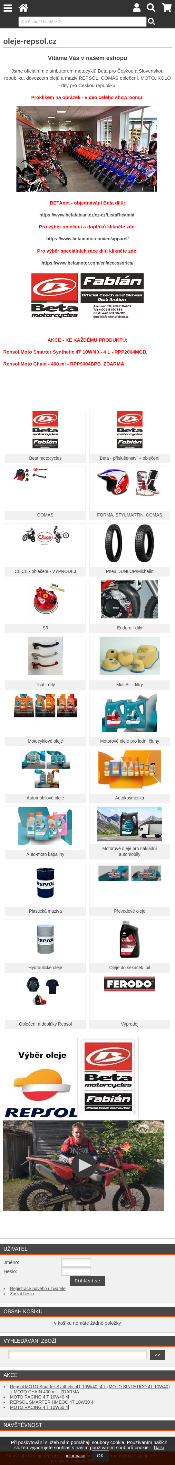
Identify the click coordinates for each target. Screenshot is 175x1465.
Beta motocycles (45, 458)
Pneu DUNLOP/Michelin (129, 571)
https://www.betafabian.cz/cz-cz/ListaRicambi (87, 215)
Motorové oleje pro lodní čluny (129, 741)
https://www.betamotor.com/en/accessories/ (87, 263)
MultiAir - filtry (129, 684)
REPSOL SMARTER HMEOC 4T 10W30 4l (52, 1402)
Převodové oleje (129, 911)
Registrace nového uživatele (37, 1288)
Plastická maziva (45, 911)
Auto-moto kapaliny (45, 854)
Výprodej (129, 1024)
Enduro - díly (129, 628)
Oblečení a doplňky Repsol (45, 1024)
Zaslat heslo (22, 1293)
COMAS (45, 515)
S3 (45, 628)
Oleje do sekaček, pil (129, 967)
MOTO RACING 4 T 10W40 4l (39, 1397)
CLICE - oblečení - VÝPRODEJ (45, 571)
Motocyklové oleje (45, 741)
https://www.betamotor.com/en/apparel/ (87, 238)
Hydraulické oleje (45, 967)
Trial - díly (45, 684)
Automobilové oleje (45, 798)
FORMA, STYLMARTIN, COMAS (129, 515)
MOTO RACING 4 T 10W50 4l (39, 1407)
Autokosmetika (129, 798)
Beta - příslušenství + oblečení (130, 458)
